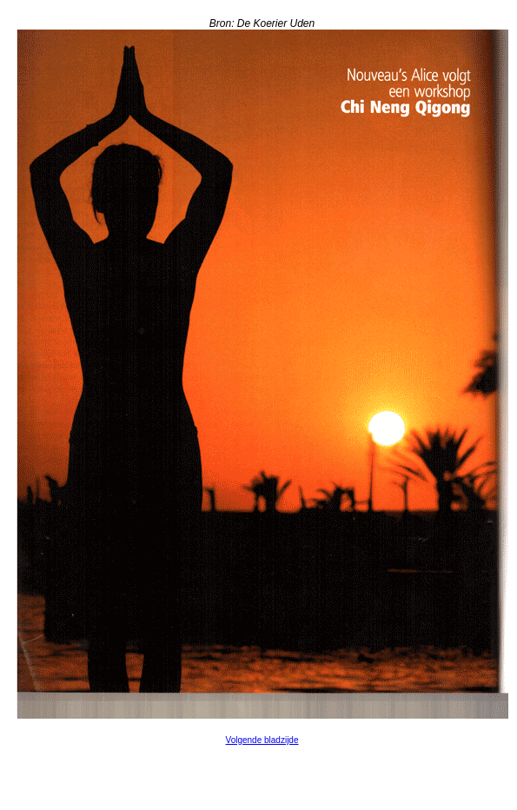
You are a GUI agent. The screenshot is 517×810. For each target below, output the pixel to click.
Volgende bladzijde (262, 740)
